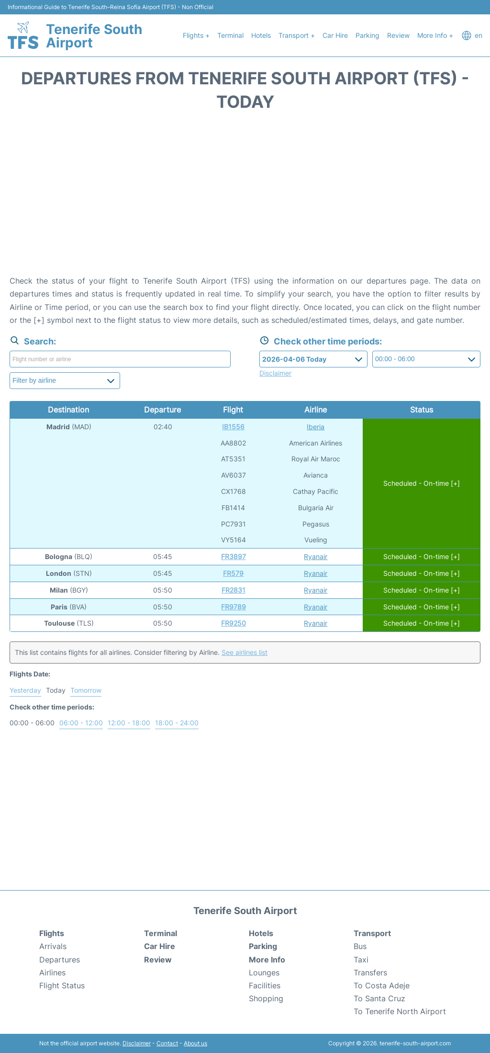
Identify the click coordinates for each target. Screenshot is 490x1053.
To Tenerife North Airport (400, 1011)
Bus (360, 946)
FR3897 (233, 556)
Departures (59, 959)
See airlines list (244, 652)
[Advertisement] (245, 198)
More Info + (435, 35)
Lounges (264, 972)
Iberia (315, 427)
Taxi (361, 959)
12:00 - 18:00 (129, 723)
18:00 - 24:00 (177, 723)
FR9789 (233, 607)
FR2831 (233, 590)
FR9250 (233, 623)
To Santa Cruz (379, 998)
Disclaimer (136, 1043)
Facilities (264, 985)
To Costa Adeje (382, 985)
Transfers (370, 972)
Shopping (266, 998)
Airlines (52, 972)
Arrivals (53, 946)
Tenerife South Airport (94, 36)
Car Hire (335, 35)
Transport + (296, 35)
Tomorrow (85, 690)
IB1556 (233, 427)
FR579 (233, 573)
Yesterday (25, 690)
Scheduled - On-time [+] (421, 483)
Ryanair (315, 556)
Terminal (230, 35)
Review (398, 35)
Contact (167, 1043)
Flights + (196, 35)
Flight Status (62, 985)
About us (195, 1043)
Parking (367, 35)
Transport (372, 933)
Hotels (261, 35)
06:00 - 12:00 (81, 723)
